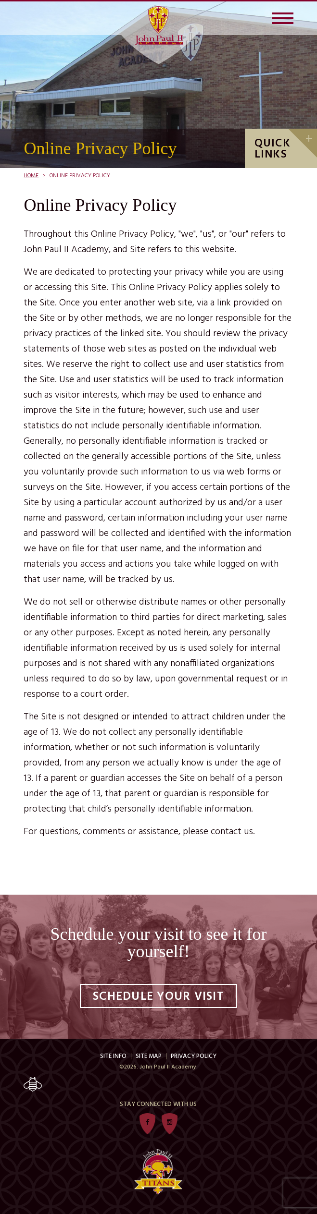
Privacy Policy (193, 1056)
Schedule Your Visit (158, 997)
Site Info (113, 1056)
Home (31, 176)
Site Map (149, 1056)
